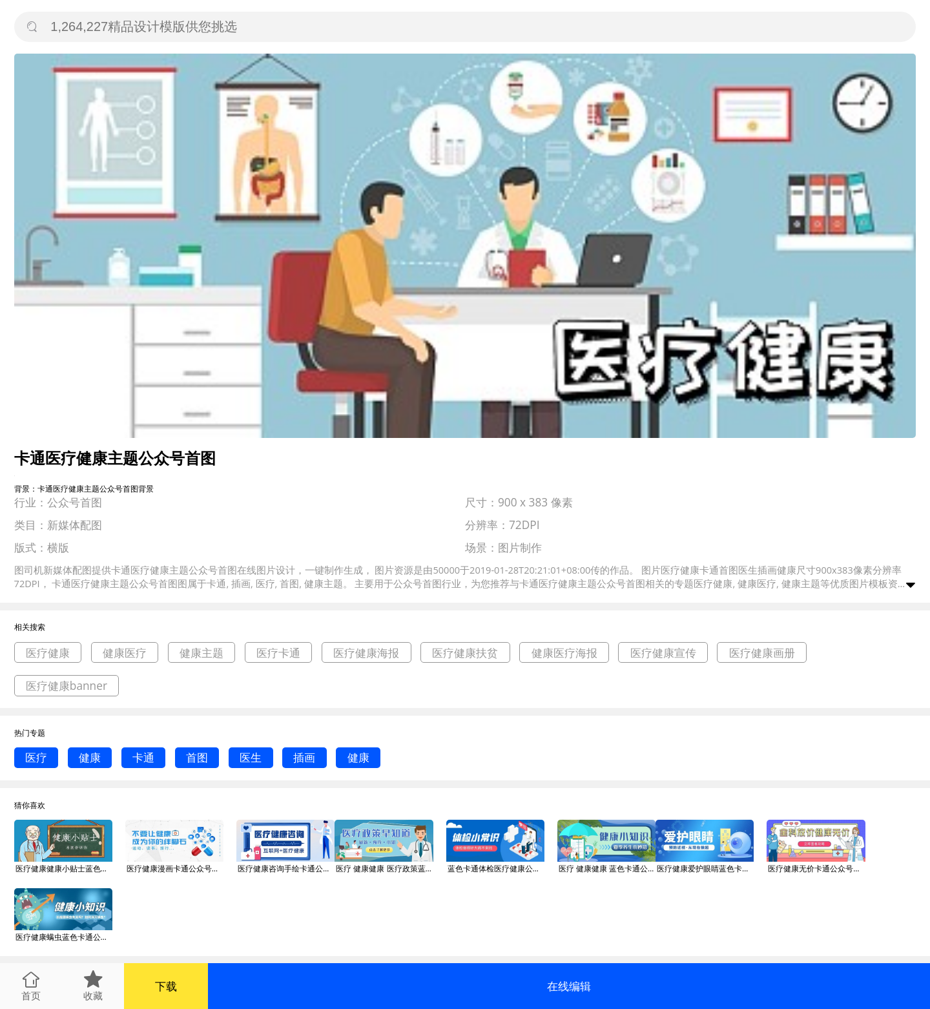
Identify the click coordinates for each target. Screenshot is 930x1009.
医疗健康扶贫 (465, 652)
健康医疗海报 (564, 652)
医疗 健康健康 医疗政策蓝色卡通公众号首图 (384, 868)
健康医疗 (125, 652)
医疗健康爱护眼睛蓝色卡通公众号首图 (705, 868)
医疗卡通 (278, 652)
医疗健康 (48, 652)
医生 (251, 757)
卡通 (143, 757)
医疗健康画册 (762, 652)
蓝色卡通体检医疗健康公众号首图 (496, 868)
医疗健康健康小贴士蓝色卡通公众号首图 (64, 868)
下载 (166, 986)
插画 (304, 757)
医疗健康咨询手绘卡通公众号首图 (286, 868)
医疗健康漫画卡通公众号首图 (175, 868)
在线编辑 (569, 986)
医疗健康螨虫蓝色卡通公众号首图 (64, 936)
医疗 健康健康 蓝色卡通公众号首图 (607, 868)
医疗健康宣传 (663, 652)
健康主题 (201, 652)
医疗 (36, 757)
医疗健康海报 (366, 652)
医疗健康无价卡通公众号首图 (816, 868)
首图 (197, 757)
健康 (90, 757)
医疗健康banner (66, 685)
